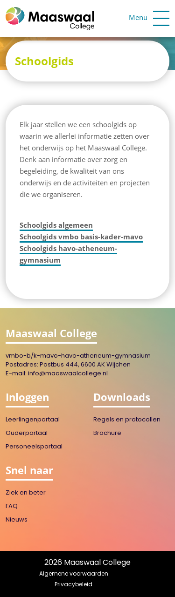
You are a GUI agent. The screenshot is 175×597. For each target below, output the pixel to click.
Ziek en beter (26, 493)
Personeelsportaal (34, 447)
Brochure (107, 433)
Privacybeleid (73, 585)
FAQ (12, 506)
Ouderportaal (27, 433)
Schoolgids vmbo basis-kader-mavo (81, 236)
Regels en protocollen (127, 420)
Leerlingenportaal (33, 420)
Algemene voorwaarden (73, 574)
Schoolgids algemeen (56, 225)
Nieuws (17, 520)
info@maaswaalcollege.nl (68, 374)
